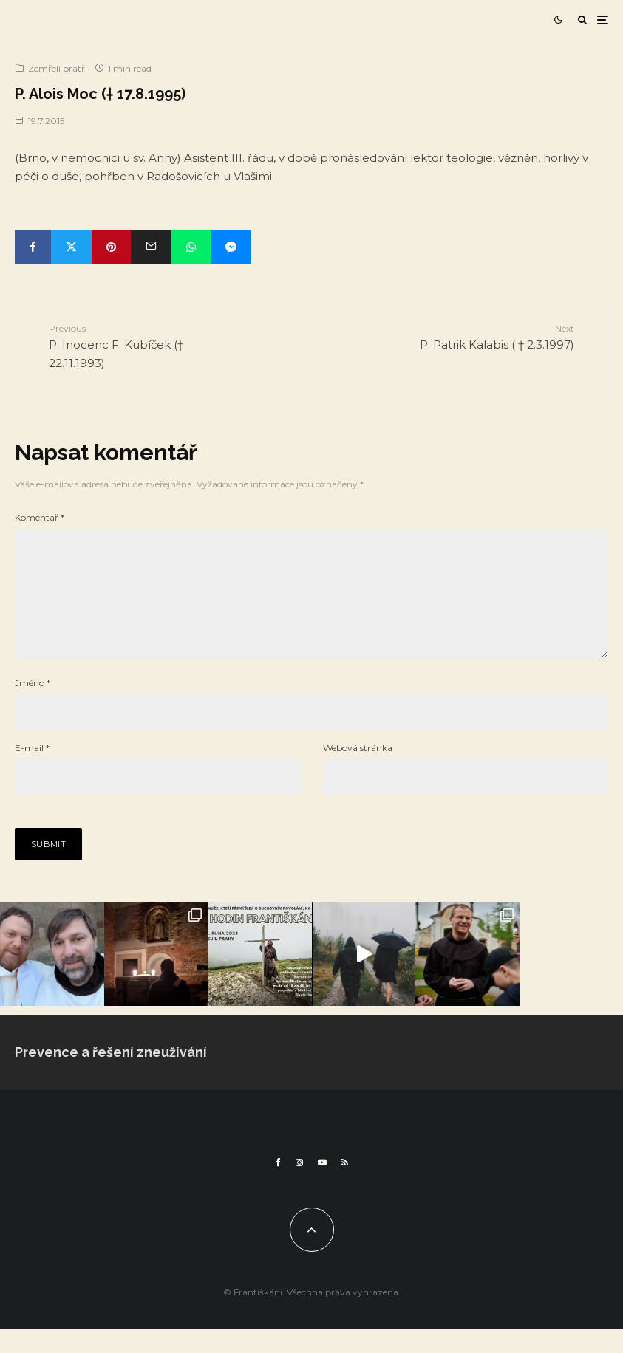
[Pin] (111, 247)
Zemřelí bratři (57, 68)
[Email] (151, 247)
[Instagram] (299, 1186)
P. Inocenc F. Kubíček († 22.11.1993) (145, 345)
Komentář (39, 517)
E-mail (32, 771)
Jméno (32, 706)
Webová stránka (357, 771)
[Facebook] (278, 1186)
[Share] (33, 247)
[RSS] (344, 1186)
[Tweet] (71, 247)
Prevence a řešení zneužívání (111, 1075)
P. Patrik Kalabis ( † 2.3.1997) (478, 336)
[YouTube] (322, 1186)
